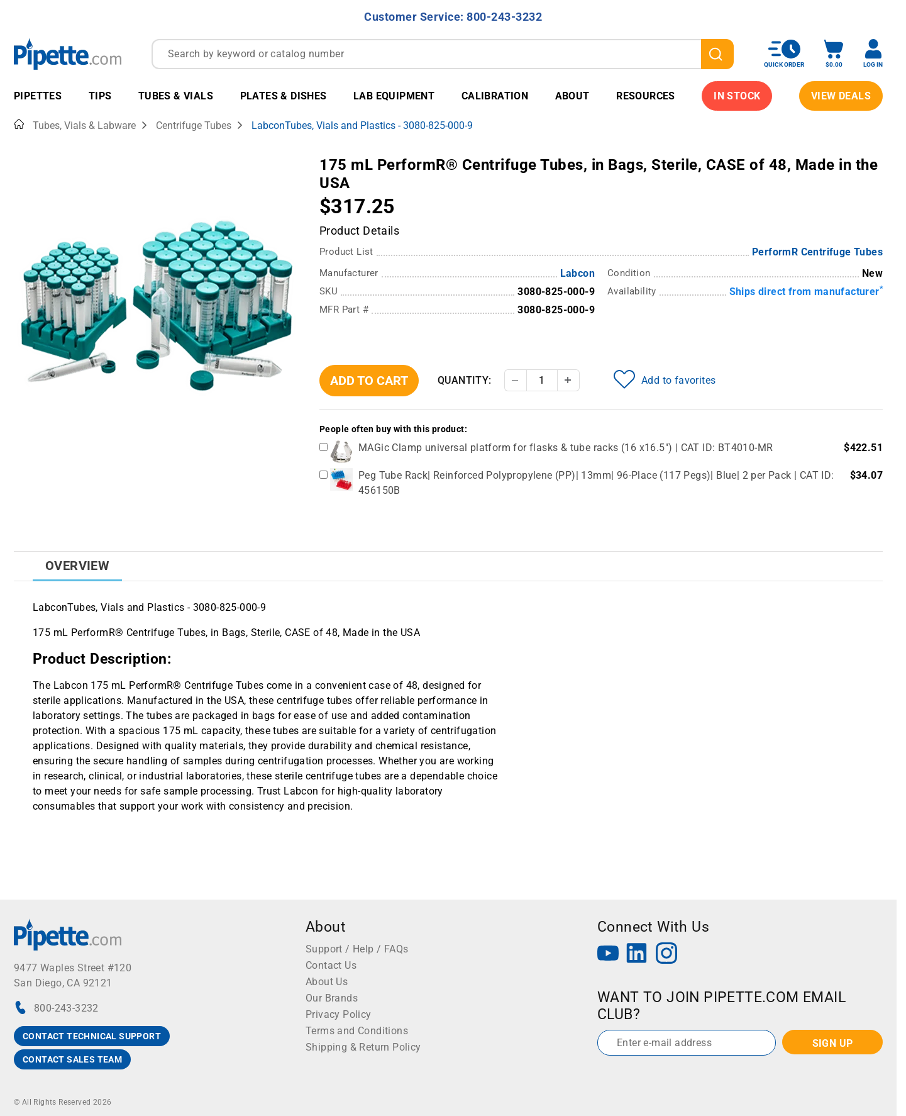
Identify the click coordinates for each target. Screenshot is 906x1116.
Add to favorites (664, 379)
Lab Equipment (393, 96)
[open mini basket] (833, 54)
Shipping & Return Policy (363, 1047)
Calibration (494, 96)
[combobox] (443, 54)
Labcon (577, 273)
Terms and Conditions (357, 1031)
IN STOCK (737, 96)
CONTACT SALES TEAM (72, 1059)
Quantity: (465, 380)
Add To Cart (369, 380)
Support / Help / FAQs (357, 949)
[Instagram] (666, 954)
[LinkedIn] (637, 954)
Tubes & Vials (175, 96)
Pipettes (38, 96)
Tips (100, 96)
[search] (717, 54)
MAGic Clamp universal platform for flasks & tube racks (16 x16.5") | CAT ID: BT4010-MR (565, 448)
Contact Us (331, 965)
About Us (327, 982)
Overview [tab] (77, 565)
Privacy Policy (339, 1014)
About (572, 96)
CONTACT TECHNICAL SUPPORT (92, 1036)
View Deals (841, 96)
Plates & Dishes (283, 96)
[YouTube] (608, 954)
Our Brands (332, 998)
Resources (645, 96)
